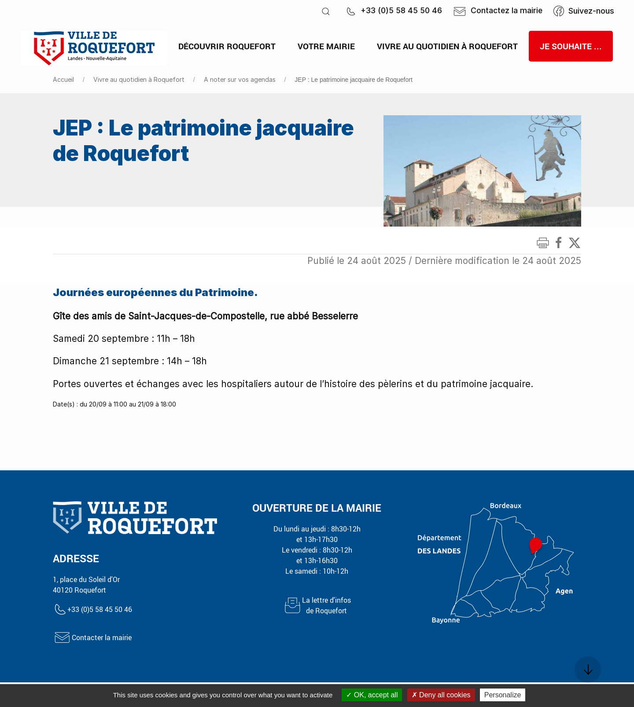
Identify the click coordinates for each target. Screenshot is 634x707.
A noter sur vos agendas (240, 79)
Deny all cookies (441, 695)
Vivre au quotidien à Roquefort (138, 79)
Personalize (502, 695)
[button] (325, 11)
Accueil (63, 79)
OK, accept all (372, 695)
